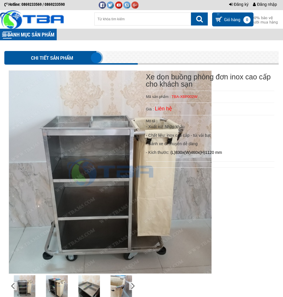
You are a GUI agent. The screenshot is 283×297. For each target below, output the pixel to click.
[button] (7, 35)
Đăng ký (239, 4)
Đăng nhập (265, 4)
